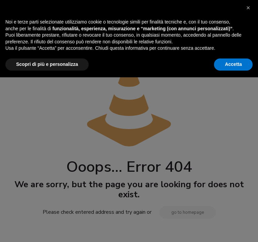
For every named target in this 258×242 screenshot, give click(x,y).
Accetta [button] (233, 229)
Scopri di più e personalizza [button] (47, 229)
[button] (249, 175)
